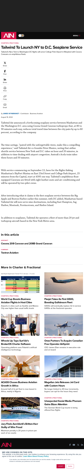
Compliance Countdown (67, 433)
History (5, 448)
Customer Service (37, 416)
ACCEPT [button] (60, 466)
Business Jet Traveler (11, 423)
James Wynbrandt (11, 72)
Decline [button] (70, 466)
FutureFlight (7, 426)
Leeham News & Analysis (12, 433)
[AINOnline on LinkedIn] (82, 403)
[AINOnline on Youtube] (74, 403)
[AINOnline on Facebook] (70, 403)
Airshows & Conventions (67, 427)
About (5, 442)
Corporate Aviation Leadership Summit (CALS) (13, 430)
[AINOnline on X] (78, 403)
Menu (76, 35)
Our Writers (6, 445)
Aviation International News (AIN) (14, 417)
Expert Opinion (64, 416)
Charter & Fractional (10, 43)
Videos (61, 422)
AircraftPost (8, 421)
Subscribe (34, 413)
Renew (33, 419)
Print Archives (64, 413)
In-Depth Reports (65, 419)
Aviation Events (64, 430)
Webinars (62, 424)
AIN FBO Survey (9, 413)
